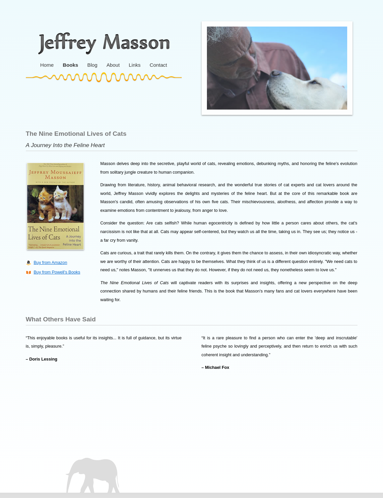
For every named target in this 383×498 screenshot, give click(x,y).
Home (47, 65)
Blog (92, 65)
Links (134, 65)
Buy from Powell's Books (57, 272)
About (113, 65)
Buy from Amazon (50, 262)
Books (70, 65)
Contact (158, 65)
